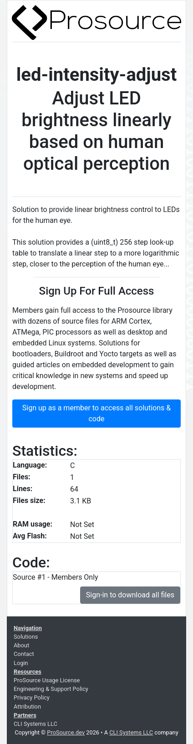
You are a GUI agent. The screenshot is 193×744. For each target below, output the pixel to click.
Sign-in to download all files (130, 595)
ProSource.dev (66, 732)
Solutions (26, 636)
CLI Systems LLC (35, 723)
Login (21, 663)
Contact (24, 653)
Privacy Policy (32, 697)
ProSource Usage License (47, 680)
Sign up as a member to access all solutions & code (96, 413)
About (21, 645)
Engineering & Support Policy (51, 688)
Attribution (27, 706)
